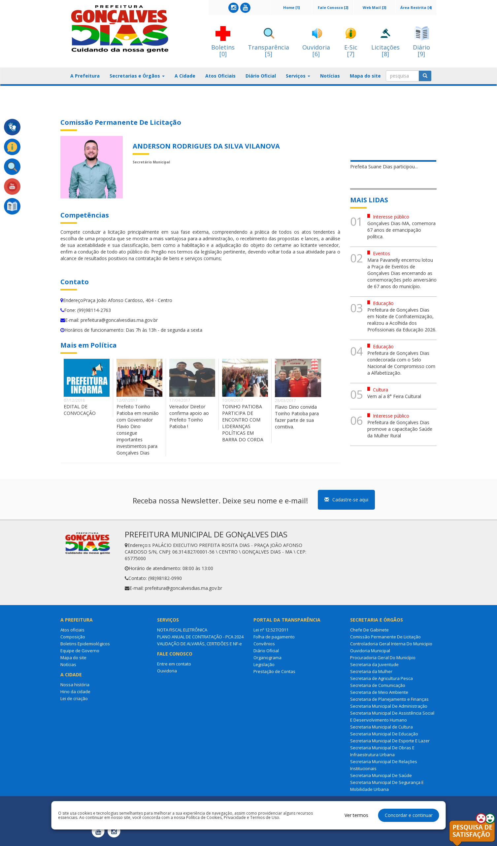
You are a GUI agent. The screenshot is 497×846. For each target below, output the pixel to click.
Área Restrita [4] (416, 7)
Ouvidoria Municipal (370, 651)
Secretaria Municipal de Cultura (381, 727)
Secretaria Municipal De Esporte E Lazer (390, 741)
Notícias (330, 76)
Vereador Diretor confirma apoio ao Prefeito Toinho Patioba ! (189, 416)
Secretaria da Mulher (371, 671)
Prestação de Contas (274, 671)
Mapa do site (365, 76)
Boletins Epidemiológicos (85, 644)
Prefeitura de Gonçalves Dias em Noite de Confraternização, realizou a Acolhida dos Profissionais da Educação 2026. (401, 320)
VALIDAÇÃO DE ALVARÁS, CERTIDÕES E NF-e (199, 644)
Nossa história (74, 685)
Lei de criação (74, 698)
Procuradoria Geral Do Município (382, 657)
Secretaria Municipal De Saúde (381, 775)
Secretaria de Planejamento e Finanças (389, 699)
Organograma (267, 657)
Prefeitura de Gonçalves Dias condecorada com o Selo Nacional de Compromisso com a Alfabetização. (401, 363)
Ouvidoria (167, 671)
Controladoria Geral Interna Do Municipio (391, 644)
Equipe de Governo (79, 651)
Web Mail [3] (374, 7)
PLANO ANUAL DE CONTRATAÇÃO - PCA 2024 (200, 637)
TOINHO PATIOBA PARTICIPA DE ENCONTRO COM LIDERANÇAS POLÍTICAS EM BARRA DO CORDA (242, 423)
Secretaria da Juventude (374, 664)
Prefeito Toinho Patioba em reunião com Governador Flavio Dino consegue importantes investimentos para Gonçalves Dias (137, 429)
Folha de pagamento (274, 637)
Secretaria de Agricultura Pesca (381, 678)
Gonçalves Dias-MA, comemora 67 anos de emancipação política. (401, 230)
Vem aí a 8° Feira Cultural (394, 396)
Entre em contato (174, 664)
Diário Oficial (261, 76)
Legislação (264, 664)
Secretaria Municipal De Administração (388, 706)
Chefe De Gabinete (369, 630)
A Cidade (185, 76)
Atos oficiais (72, 630)
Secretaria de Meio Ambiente (379, 692)
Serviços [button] (298, 76)
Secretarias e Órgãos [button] (137, 76)
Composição (72, 637)
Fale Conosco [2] (333, 7)
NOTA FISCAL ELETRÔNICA (182, 630)
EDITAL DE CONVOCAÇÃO (80, 409)
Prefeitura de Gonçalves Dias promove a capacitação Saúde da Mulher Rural (399, 429)
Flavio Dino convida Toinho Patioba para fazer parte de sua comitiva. (297, 417)
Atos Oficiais (220, 76)
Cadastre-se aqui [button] (346, 499)
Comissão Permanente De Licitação (385, 637)
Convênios (264, 644)
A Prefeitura (85, 76)
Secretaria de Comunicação (377, 685)
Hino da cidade (75, 691)
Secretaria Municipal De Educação (384, 734)
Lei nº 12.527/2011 (270, 630)
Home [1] (291, 7)
